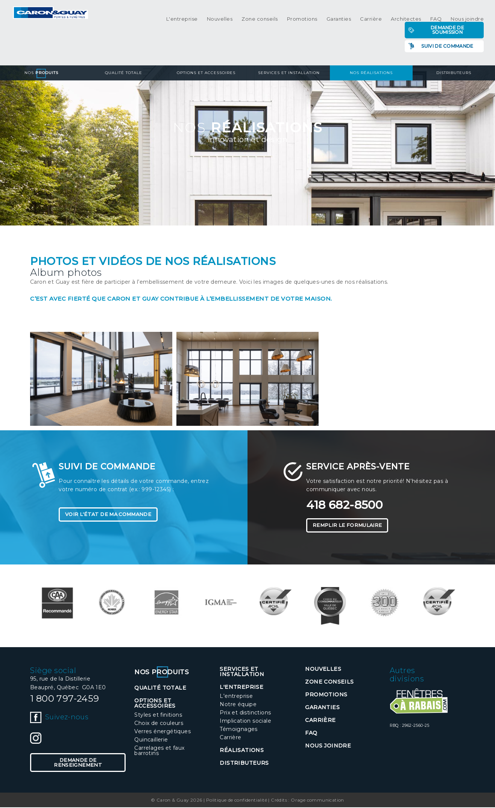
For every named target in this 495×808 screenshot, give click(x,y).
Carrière (371, 19)
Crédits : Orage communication (307, 800)
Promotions (302, 19)
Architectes (406, 19)
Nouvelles (220, 19)
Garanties (338, 19)
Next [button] (482, 606)
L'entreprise (182, 19)
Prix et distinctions (245, 713)
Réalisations (242, 751)
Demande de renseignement (78, 764)
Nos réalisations (371, 72)
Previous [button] (13, 606)
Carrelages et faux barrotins (159, 752)
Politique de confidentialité (236, 800)
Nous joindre (467, 19)
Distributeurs (453, 72)
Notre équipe (238, 705)
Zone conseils (259, 19)
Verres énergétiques (162, 732)
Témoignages (238, 730)
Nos (41, 72)
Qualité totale (123, 72)
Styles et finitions (158, 716)
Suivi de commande (447, 46)
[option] (57, 603)
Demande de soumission (447, 30)
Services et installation (289, 72)
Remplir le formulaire (352, 525)
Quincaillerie (151, 740)
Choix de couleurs (158, 724)
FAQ (436, 19)
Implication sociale (245, 722)
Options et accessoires (206, 72)
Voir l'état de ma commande (113, 514)
